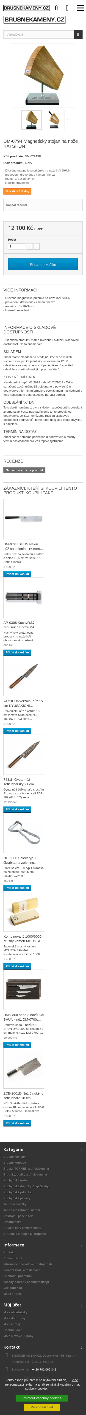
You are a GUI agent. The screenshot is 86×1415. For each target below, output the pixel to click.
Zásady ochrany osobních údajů (26, 1282)
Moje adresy (12, 1324)
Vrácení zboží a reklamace (21, 1270)
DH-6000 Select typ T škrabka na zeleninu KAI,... (19, 862)
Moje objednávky (15, 1312)
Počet (12, 239)
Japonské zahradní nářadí (21, 1210)
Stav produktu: (14, 163)
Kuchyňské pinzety (17, 1198)
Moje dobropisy (14, 1318)
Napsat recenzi (16, 205)
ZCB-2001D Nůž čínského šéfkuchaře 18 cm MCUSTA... (23, 1097)
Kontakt (8, 1252)
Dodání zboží (12, 1258)
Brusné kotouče (14, 1162)
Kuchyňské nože (15, 1180)
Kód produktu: (13, 156)
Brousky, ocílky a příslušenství (25, 1174)
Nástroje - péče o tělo (18, 1216)
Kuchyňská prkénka (17, 1192)
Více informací (74, 1382)
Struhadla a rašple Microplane (24, 1234)
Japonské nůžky (14, 1204)
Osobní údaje (12, 1330)
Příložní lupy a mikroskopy (22, 1228)
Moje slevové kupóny (18, 1336)
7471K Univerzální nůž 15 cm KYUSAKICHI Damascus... (23, 705)
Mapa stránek (12, 1293)
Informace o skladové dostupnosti (27, 1264)
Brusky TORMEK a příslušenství (26, 1168)
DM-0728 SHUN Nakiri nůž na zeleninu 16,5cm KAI (21, 548)
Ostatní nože (12, 1222)
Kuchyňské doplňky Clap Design (26, 1186)
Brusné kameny (14, 1156)
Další (68, 120)
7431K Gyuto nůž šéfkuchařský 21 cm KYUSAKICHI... (18, 784)
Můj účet (12, 1305)
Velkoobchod (12, 1288)
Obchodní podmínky (17, 1276)
